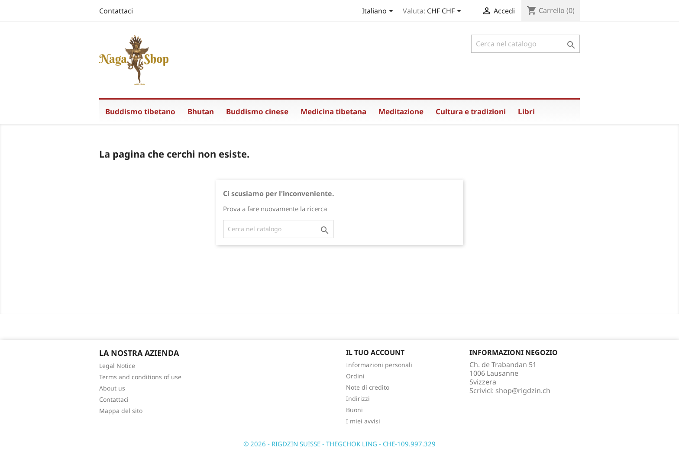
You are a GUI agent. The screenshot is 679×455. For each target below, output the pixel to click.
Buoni (354, 410)
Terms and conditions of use (140, 377)
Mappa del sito (120, 411)
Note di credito (367, 387)
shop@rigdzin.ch (522, 390)
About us (112, 388)
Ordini (355, 376)
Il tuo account (375, 352)
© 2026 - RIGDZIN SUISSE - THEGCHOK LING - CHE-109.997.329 (339, 443)
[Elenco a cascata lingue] (379, 11)
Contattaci (116, 11)
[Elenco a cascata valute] (445, 11)
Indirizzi (358, 398)
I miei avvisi (363, 421)
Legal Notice (117, 365)
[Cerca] (525, 44)
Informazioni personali (379, 365)
